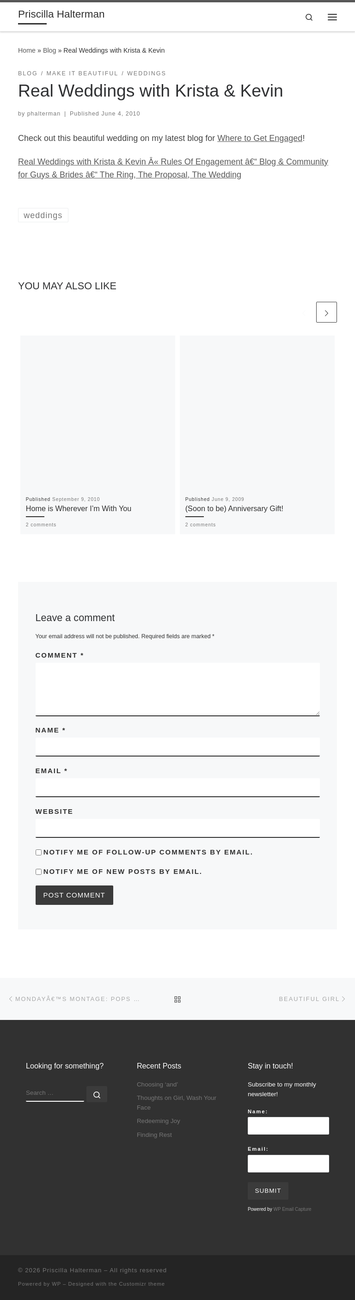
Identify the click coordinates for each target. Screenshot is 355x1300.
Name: (258, 1111)
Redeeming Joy (158, 1120)
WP (56, 1284)
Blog (49, 50)
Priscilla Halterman (72, 1270)
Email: (258, 1149)
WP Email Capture (292, 1209)
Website (54, 811)
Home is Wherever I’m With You (79, 508)
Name (51, 730)
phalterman (44, 113)
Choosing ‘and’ (157, 1084)
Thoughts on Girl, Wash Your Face (176, 1102)
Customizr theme (142, 1284)
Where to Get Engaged (259, 138)
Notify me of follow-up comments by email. (148, 852)
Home (27, 50)
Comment (60, 655)
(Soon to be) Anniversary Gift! (234, 508)
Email (52, 771)
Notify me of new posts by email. (122, 871)
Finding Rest (154, 1134)
